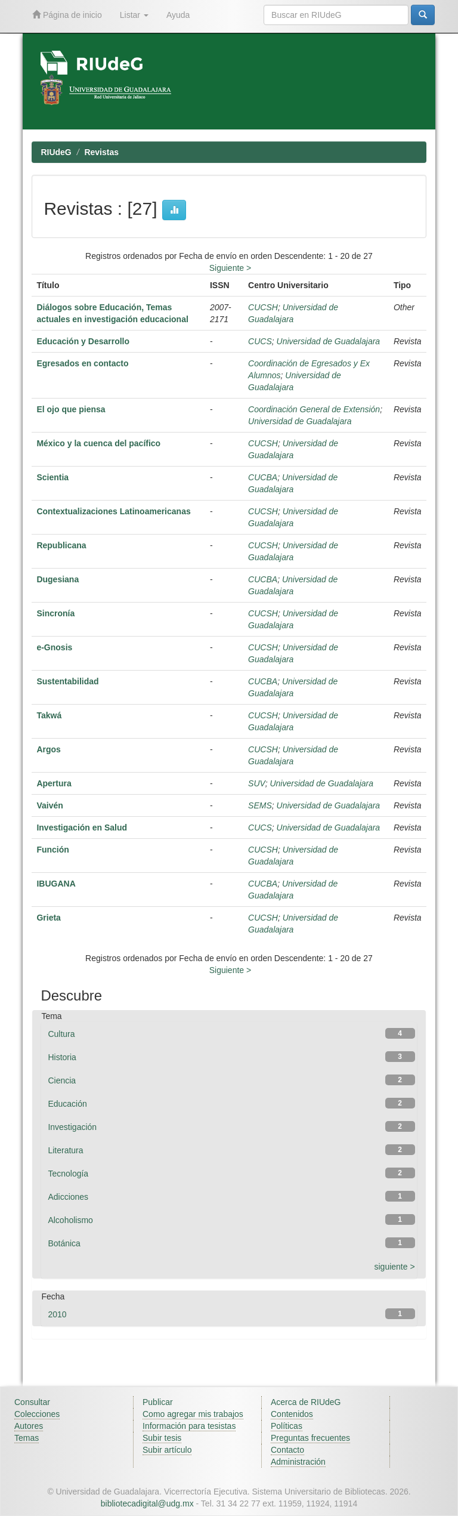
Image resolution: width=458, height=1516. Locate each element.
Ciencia (62, 1080)
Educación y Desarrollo (82, 341)
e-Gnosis (54, 647)
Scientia (52, 477)
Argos (48, 749)
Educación (67, 1104)
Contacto (287, 1450)
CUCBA (262, 477)
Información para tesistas (189, 1426)
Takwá (48, 715)
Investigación (72, 1127)
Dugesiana (57, 579)
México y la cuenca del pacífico (98, 443)
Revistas (101, 152)
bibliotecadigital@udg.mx (147, 1503)
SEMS (260, 805)
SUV (256, 783)
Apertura (53, 783)
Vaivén (49, 805)
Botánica (64, 1243)
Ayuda (178, 15)
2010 (57, 1314)
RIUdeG (56, 152)
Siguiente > (230, 268)
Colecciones (37, 1414)
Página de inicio (67, 15)
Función (52, 849)
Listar (134, 15)
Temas (26, 1438)
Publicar (158, 1402)
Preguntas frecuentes (310, 1438)
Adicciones (68, 1197)
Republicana (61, 545)
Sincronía (55, 613)
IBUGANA (55, 883)
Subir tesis (162, 1438)
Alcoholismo (70, 1220)
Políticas (286, 1426)
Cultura (61, 1034)
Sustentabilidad (67, 681)
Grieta (48, 917)
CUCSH (263, 307)
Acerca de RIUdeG (306, 1402)
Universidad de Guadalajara (328, 341)
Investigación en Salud (81, 827)
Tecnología (68, 1173)
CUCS (260, 341)
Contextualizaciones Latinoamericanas (113, 511)
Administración (298, 1461)
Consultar (32, 1402)
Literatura (65, 1150)
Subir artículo (167, 1450)
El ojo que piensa (70, 409)
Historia (62, 1057)
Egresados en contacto (82, 363)
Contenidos (292, 1414)
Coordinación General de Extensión (314, 409)
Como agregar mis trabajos (193, 1414)
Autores (28, 1426)
